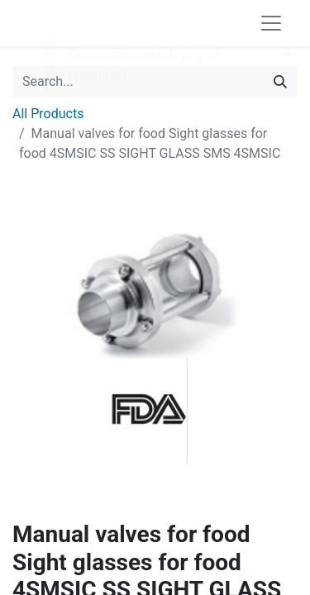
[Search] (280, 82)
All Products (47, 113)
